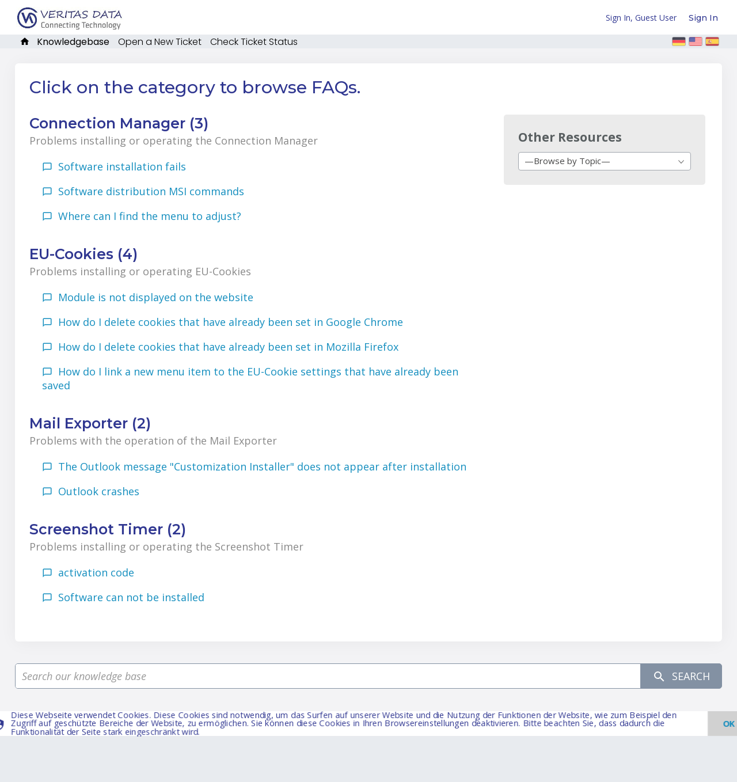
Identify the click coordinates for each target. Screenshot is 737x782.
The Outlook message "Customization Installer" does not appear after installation (262, 466)
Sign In (703, 18)
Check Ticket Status (254, 41)
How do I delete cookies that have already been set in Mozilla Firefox (228, 347)
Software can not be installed (131, 597)
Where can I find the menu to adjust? (149, 216)
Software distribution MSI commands (151, 191)
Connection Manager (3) (118, 123)
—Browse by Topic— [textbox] (567, 160)
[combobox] (604, 161)
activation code (96, 572)
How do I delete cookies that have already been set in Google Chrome (230, 322)
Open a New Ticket (160, 41)
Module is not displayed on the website (155, 297)
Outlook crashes (98, 491)
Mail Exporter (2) (90, 423)
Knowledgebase (73, 41)
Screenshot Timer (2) (107, 529)
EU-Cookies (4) (83, 254)
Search (681, 676)
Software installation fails (122, 166)
